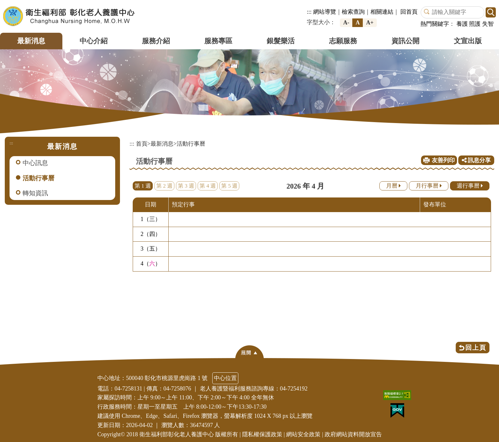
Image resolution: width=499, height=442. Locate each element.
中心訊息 (35, 162)
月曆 (393, 186)
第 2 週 (164, 186)
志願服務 (343, 41)
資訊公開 (405, 41)
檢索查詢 (353, 12)
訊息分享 (476, 160)
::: (309, 12)
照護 (475, 24)
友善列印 (443, 160)
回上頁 (475, 347)
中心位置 (225, 378)
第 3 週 (186, 186)
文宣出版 (468, 41)
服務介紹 (156, 41)
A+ (369, 22)
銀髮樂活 (281, 41)
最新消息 (31, 41)
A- (346, 22)
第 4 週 (208, 186)
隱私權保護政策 (262, 434)
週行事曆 (470, 186)
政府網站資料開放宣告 (353, 434)
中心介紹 (94, 41)
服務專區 (218, 41)
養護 (462, 24)
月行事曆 (429, 186)
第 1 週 (143, 186)
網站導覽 (324, 12)
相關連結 (381, 12)
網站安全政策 (303, 434)
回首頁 (409, 12)
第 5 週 (229, 186)
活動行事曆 (38, 178)
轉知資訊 (35, 193)
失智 (488, 24)
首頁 (141, 144)
